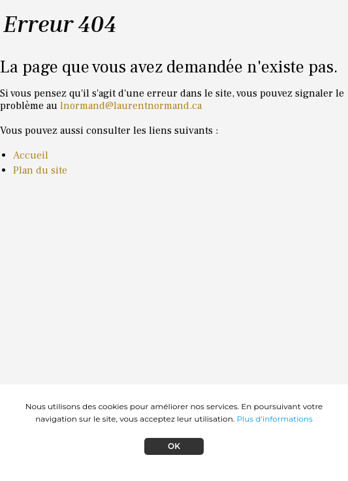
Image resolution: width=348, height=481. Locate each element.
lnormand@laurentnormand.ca (131, 105)
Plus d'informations (274, 419)
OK (174, 446)
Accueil (30, 155)
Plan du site (40, 170)
